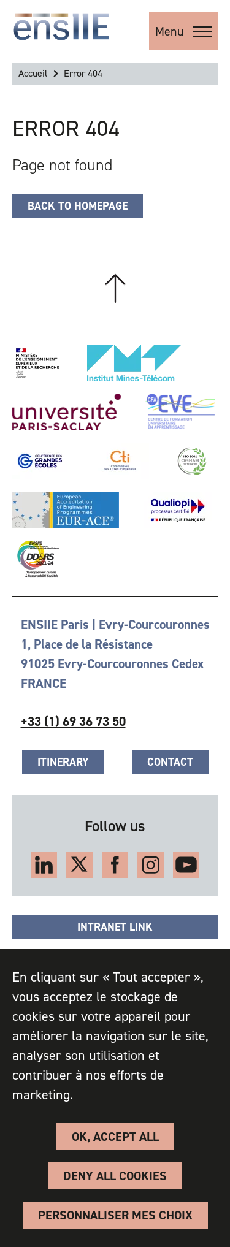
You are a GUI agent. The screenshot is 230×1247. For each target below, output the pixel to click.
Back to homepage (78, 206)
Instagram (150, 865)
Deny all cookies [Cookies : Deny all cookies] (115, 1176)
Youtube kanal (186, 865)
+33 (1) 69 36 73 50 (73, 721)
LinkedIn (44, 865)
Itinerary (63, 762)
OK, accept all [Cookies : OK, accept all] (115, 1137)
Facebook (115, 865)
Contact (170, 762)
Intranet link (115, 927)
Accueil (32, 73)
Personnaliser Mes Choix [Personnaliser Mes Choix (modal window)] (115, 1215)
